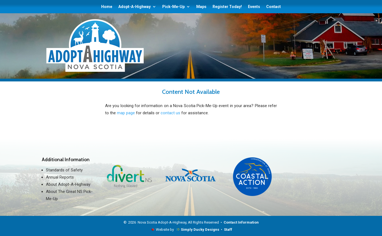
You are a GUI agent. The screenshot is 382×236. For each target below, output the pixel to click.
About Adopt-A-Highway (68, 184)
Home (106, 7)
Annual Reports (60, 177)
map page (126, 112)
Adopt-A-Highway (134, 7)
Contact (273, 7)
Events (254, 7)
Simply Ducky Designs (200, 229)
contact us (170, 112)
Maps (201, 7)
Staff (228, 229)
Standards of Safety (64, 170)
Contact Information (241, 222)
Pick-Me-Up (173, 7)
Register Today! (227, 7)
